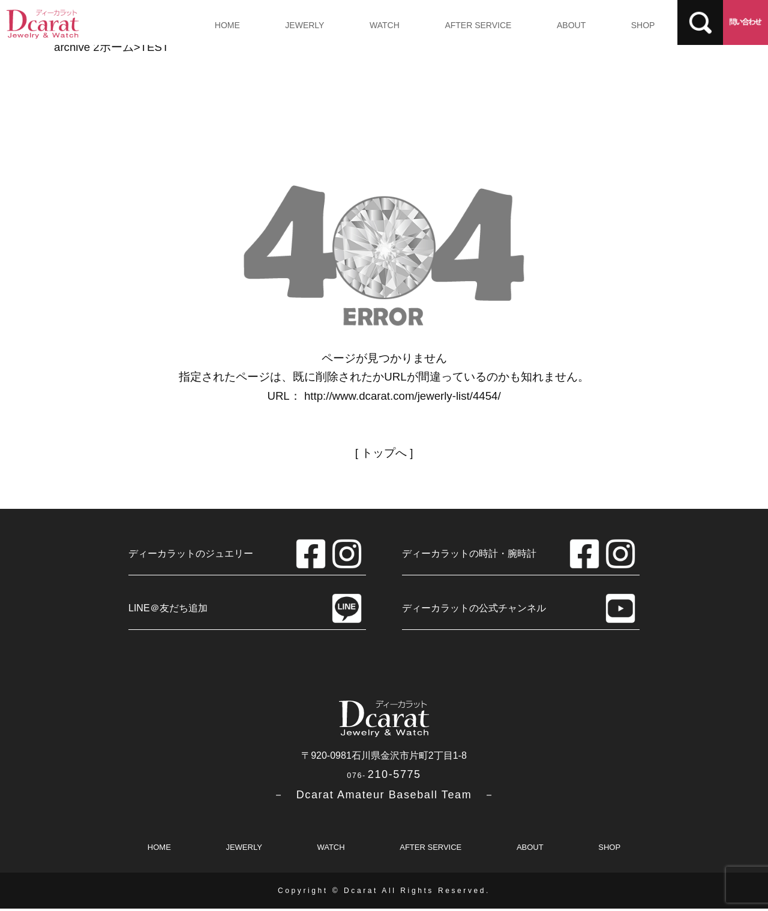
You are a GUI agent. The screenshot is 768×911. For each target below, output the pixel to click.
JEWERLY (301, 25)
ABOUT (561, 25)
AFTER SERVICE (470, 25)
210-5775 (384, 777)
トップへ (384, 453)
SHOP (631, 25)
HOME (226, 25)
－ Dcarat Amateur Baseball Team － (384, 797)
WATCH (379, 25)
